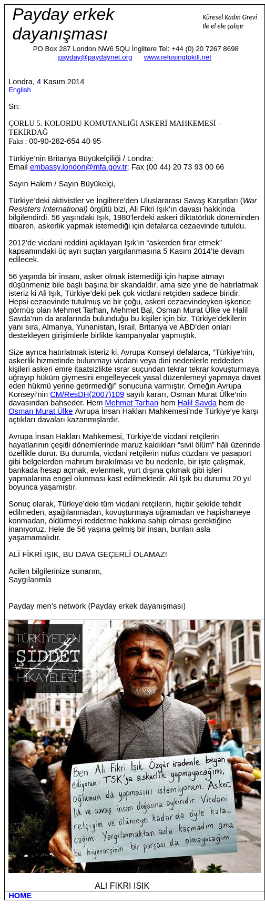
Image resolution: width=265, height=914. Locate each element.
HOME (20, 895)
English (19, 90)
